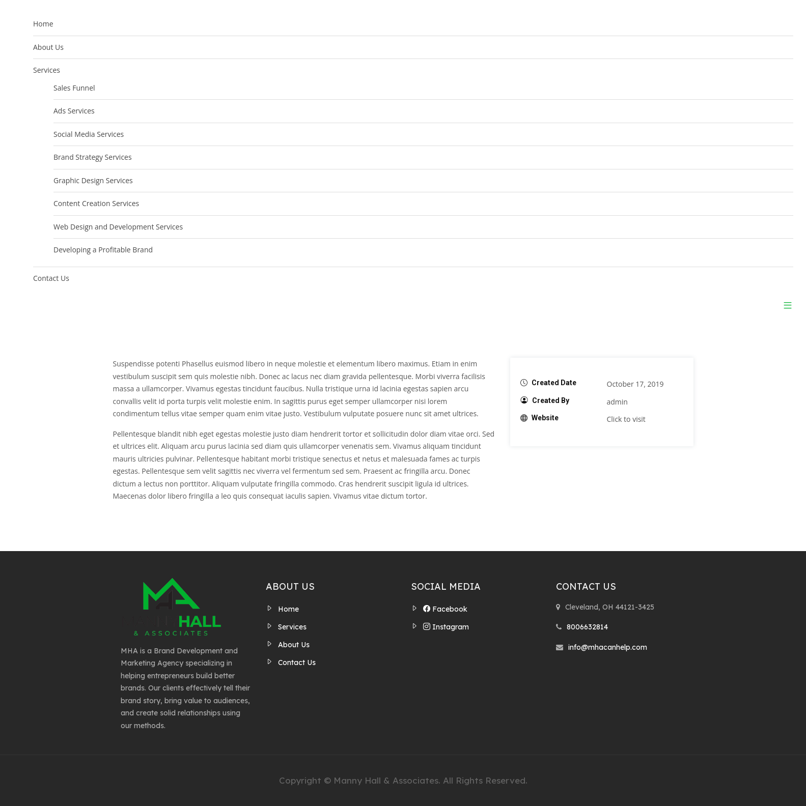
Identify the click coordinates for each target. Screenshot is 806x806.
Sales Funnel (74, 88)
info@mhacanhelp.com (607, 647)
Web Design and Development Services (118, 227)
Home (43, 23)
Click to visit (626, 419)
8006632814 (587, 626)
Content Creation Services (96, 203)
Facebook (445, 609)
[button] (783, 305)
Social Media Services (88, 134)
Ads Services (74, 111)
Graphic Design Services (93, 180)
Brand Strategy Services (92, 157)
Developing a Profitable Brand (103, 249)
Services (46, 70)
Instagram (446, 626)
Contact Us (51, 278)
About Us (48, 47)
